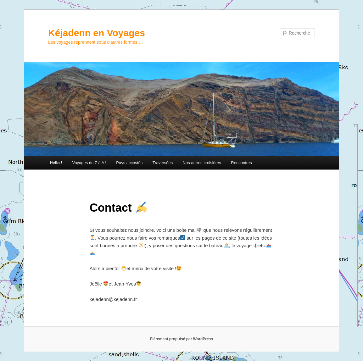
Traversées (163, 162)
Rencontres (241, 162)
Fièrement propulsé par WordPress (181, 339)
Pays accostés (129, 162)
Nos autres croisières (202, 162)
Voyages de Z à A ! (89, 162)
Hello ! (56, 162)
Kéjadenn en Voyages (96, 33)
